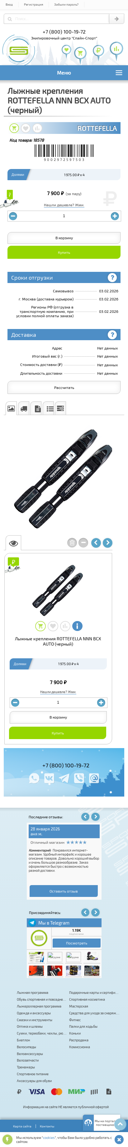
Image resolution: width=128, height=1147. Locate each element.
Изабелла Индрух (47, 833)
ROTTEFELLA (97, 128)
